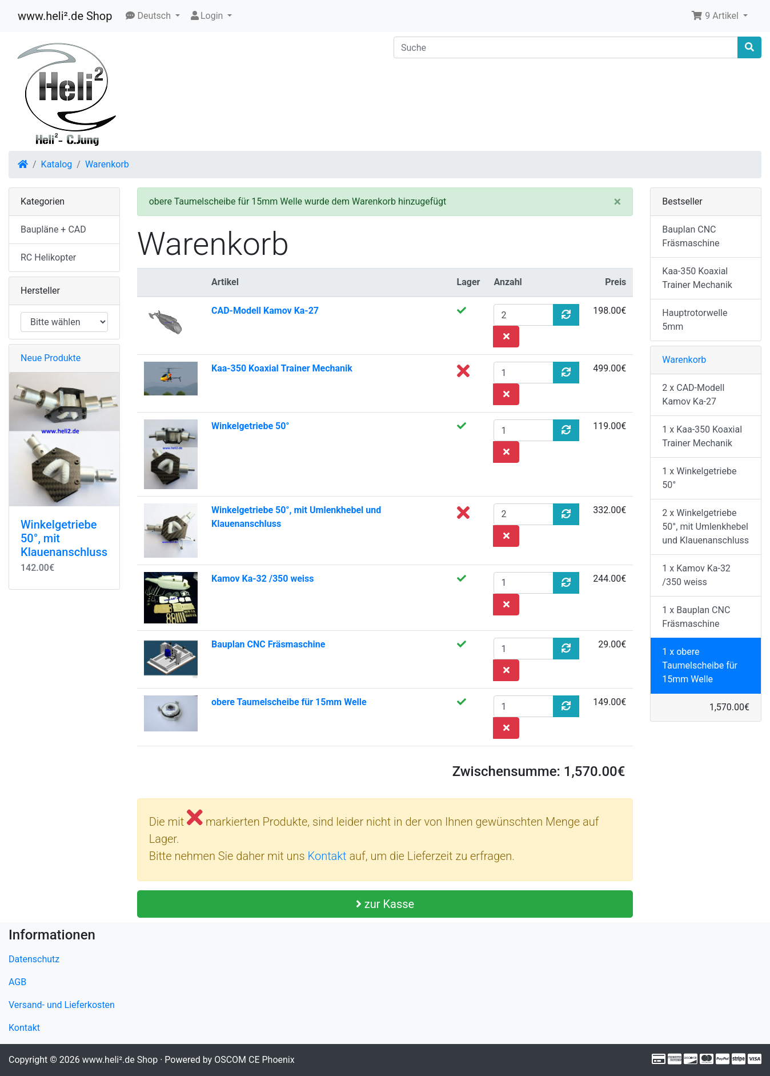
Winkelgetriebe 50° (250, 426)
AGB (17, 982)
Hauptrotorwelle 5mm (694, 319)
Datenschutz (34, 959)
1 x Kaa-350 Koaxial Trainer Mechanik (702, 436)
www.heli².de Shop (65, 16)
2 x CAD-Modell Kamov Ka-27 (693, 394)
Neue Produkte (51, 358)
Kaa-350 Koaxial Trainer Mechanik (281, 368)
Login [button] (207, 15)
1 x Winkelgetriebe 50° (699, 478)
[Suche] (566, 47)
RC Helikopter (48, 257)
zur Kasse (385, 904)
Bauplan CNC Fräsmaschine (268, 644)
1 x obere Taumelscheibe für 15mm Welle (699, 665)
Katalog (57, 164)
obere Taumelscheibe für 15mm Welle (289, 702)
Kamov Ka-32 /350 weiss (262, 578)
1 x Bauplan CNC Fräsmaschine (696, 617)
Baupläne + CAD (53, 229)
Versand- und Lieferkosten (62, 1004)
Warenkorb (107, 164)
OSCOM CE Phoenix (254, 1059)
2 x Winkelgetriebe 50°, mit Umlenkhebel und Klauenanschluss (705, 526)
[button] (153, 16)
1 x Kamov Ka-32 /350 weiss (696, 575)
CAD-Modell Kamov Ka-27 (265, 310)
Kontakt (329, 856)
